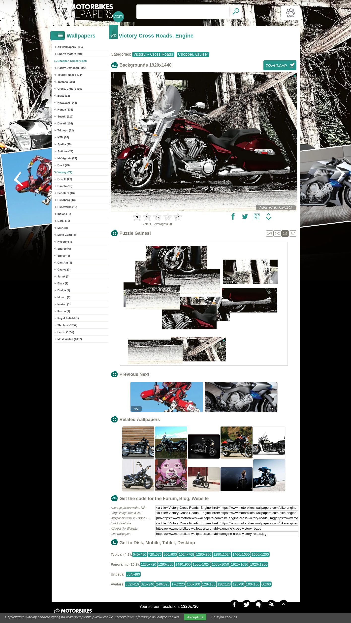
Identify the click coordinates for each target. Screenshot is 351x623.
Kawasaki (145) (67, 102)
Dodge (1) (64, 290)
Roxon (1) (64, 311)
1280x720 (148, 564)
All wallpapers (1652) (71, 46)
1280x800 (166, 564)
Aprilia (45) (65, 144)
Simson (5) (64, 255)
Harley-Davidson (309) (72, 67)
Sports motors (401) (70, 53)
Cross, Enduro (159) (71, 88)
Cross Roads (161, 54)
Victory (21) (65, 172)
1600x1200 (260, 554)
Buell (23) (64, 165)
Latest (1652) (66, 332)
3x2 (277, 233)
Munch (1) (64, 297)
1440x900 (183, 564)
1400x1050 (241, 554)
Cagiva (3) (64, 269)
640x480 (139, 554)
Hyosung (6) (65, 241)
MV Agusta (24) (67, 158)
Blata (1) (63, 283)
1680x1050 (220, 564)
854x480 (133, 574)
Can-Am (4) (65, 262)
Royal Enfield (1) (68, 318)
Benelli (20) (65, 179)
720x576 (155, 554)
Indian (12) (64, 213)
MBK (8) (63, 227)
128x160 (209, 584)
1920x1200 (258, 564)
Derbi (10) (64, 220)
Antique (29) (65, 151)
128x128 (224, 584)
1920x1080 (239, 564)
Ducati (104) (65, 123)
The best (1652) (67, 325)
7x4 (292, 233)
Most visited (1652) (70, 339)
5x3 (285, 233)
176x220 (178, 584)
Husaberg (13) (67, 199)
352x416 (132, 584)
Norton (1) (64, 304)
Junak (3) (63, 276)
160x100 (193, 584)
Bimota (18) (65, 186)
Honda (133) (65, 109)
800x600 (170, 554)
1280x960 (203, 554)
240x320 (162, 584)
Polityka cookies (224, 617)
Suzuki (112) (65, 116)
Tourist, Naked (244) (70, 74)
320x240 (147, 584)
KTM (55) (63, 137)
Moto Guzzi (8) (67, 234)
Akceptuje (195, 617)
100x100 (252, 584)
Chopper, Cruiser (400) (72, 60)
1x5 (269, 233)
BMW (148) (64, 95)
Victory (139, 54)
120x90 (238, 584)
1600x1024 (201, 564)
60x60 (266, 584)
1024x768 (186, 554)
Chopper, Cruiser (193, 54)
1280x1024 (221, 554)
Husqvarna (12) (67, 206)
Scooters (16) (66, 193)
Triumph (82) (66, 130)
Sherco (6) (64, 248)
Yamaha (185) (66, 81)
